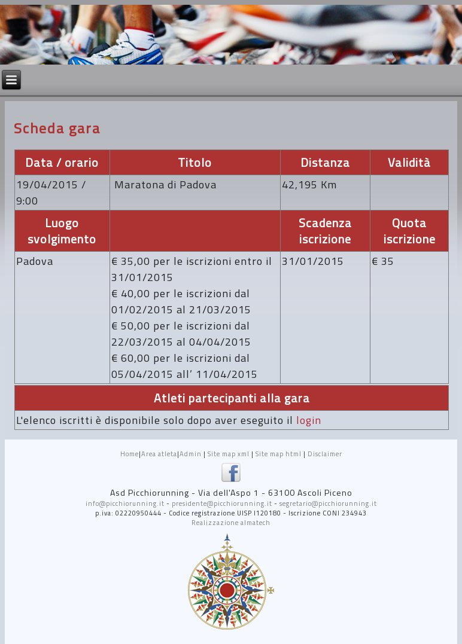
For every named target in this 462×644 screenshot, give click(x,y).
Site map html (279, 454)
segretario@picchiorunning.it (328, 503)
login (308, 420)
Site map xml (229, 454)
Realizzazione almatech (231, 522)
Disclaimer (325, 454)
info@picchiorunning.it (125, 503)
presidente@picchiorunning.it (222, 503)
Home (129, 454)
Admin (191, 454)
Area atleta (159, 454)
